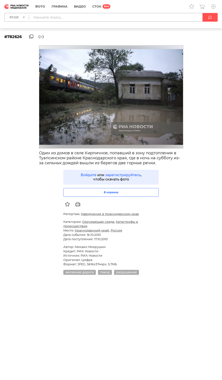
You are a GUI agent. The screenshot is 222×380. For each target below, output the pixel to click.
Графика (59, 6)
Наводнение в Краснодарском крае (110, 214)
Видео (80, 6)
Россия (116, 230)
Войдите (88, 175)
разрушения (126, 272)
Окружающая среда (98, 222)
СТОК (96, 6)
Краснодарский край (92, 230)
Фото (40, 6)
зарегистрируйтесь (123, 175)
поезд (105, 272)
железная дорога (79, 272)
